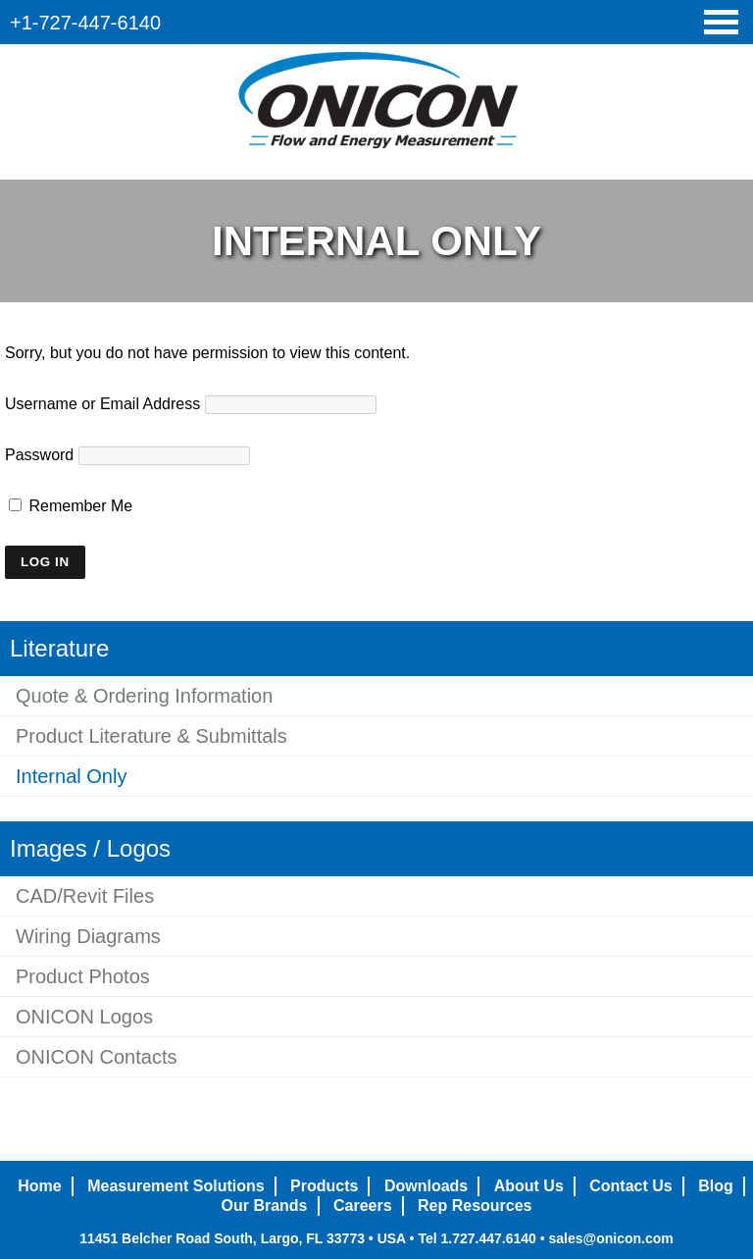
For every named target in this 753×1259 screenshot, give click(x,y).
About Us (529, 1186)
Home (39, 1186)
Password (39, 454)
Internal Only (71, 776)
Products (324, 1186)
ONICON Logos (84, 1016)
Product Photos (83, 976)
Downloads (426, 1186)
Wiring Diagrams (88, 936)
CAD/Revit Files (85, 896)
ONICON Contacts (96, 1057)
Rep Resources (475, 1205)
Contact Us (630, 1186)
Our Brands (264, 1205)
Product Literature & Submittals (151, 736)
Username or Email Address (102, 403)
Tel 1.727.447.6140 (476, 1238)
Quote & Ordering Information (144, 696)
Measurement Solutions (175, 1186)
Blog (715, 1186)
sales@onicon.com (610, 1238)
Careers (362, 1205)
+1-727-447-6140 (85, 22)
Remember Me (70, 506)
